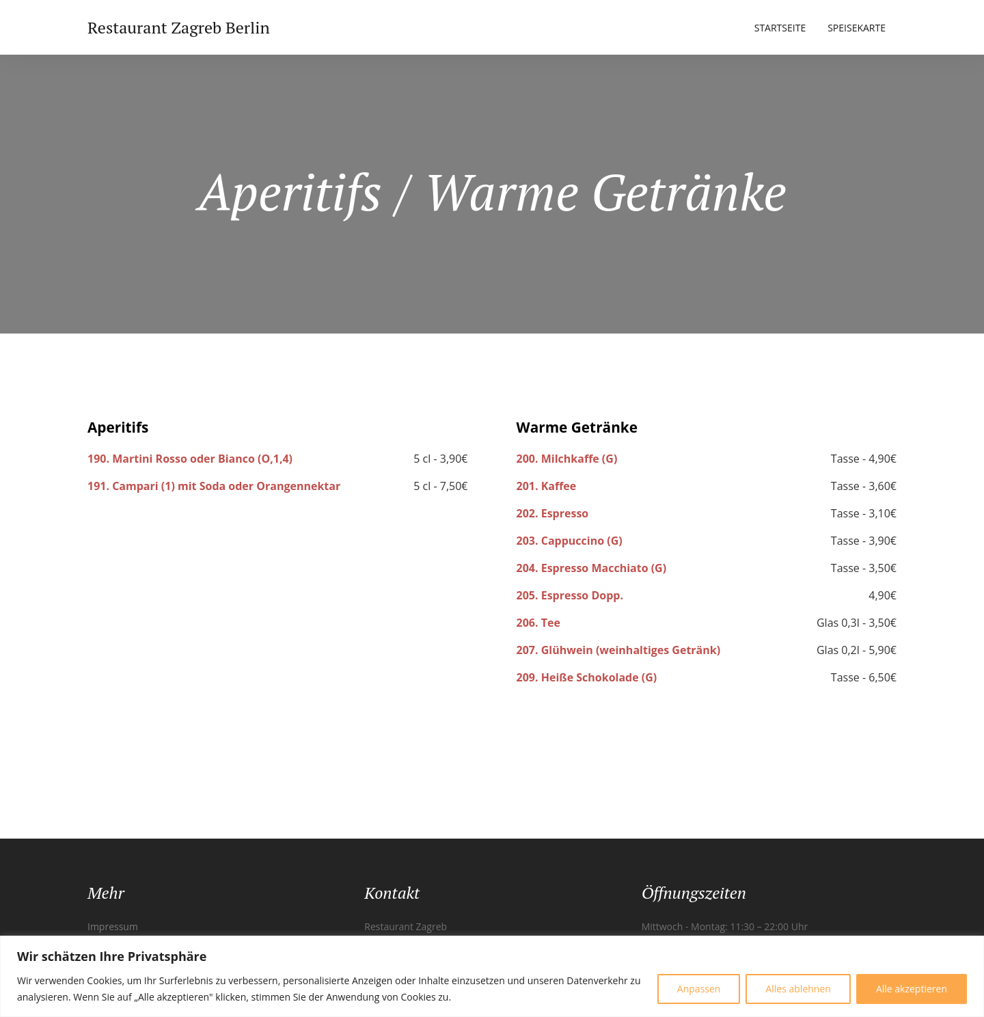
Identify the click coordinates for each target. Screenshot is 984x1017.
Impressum (112, 926)
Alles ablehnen (797, 988)
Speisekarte (857, 27)
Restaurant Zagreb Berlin (178, 27)
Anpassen (699, 988)
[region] (492, 976)
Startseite (780, 27)
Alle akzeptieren (911, 988)
